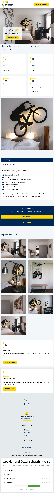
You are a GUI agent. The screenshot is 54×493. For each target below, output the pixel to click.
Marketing (9, 482)
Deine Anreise (26, 447)
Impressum (26, 489)
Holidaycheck (27, 430)
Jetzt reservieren (41, 4)
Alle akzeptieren (34, 486)
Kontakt (21, 489)
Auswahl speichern (20, 486)
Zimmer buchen (12, 37)
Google (26, 435)
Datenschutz (31, 489)
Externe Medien (11, 478)
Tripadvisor (26, 433)
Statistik (9, 474)
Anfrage (26, 445)
